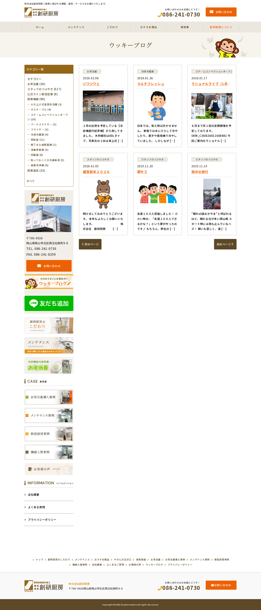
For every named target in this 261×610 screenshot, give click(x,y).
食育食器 (141, 559)
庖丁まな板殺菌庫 (41, 144)
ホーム (40, 27)
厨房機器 (33, 99)
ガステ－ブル (39, 109)
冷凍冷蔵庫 (147, 71)
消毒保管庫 (37, 150)
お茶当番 (92, 71)
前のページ (225, 244)
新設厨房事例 (221, 559)
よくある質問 (34, 507)
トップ (39, 559)
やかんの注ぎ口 (122, 559)
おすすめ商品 (148, 27)
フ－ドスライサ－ (41, 124)
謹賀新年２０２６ (96, 171)
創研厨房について (221, 27)
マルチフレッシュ (150, 83)
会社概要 (31, 494)
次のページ (90, 244)
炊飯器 (35, 155)
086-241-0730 (179, 587)
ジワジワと (91, 83)
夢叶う (142, 171)
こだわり (112, 27)
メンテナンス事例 (200, 559)
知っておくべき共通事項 (45, 160)
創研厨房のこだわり (59, 559)
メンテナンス (76, 27)
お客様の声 (135, 564)
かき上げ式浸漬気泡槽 (44, 104)
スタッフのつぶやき (98, 159)
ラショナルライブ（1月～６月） (216, 83)
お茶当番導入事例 (175, 559)
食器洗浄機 (37, 165)
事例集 (185, 27)
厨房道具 (33, 170)
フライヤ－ (37, 129)
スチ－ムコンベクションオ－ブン (214, 71)
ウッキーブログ (154, 564)
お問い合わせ (49, 266)
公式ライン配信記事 (40, 94)
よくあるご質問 (115, 564)
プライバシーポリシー (40, 519)
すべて (30, 181)
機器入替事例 (80, 564)
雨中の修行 (199, 171)
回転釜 (35, 139)
